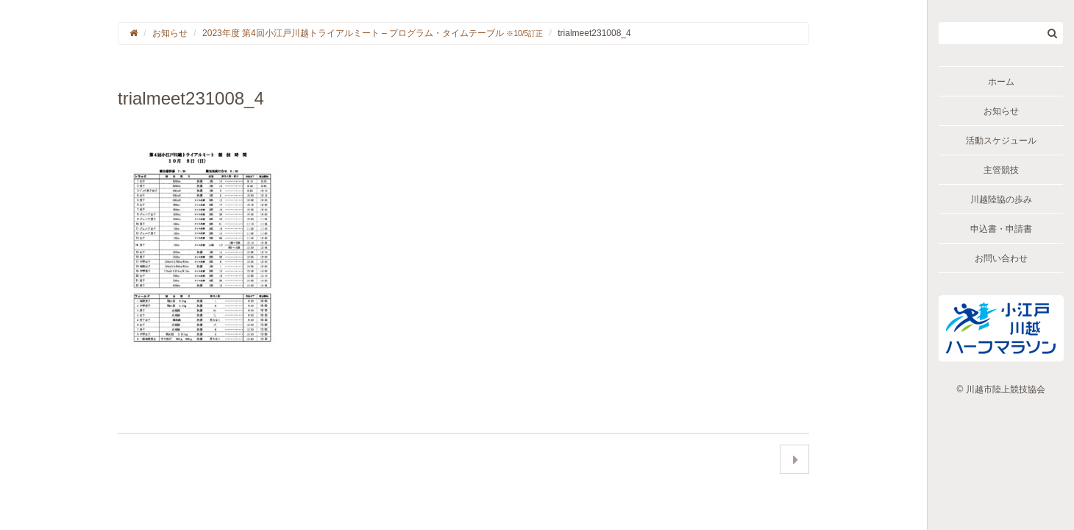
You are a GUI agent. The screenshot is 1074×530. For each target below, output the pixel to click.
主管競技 (1001, 170)
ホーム (1001, 82)
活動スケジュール (1001, 140)
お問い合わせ (1001, 258)
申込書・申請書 (1001, 229)
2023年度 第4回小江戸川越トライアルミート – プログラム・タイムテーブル (372, 33)
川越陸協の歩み (1001, 199)
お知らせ (1001, 111)
